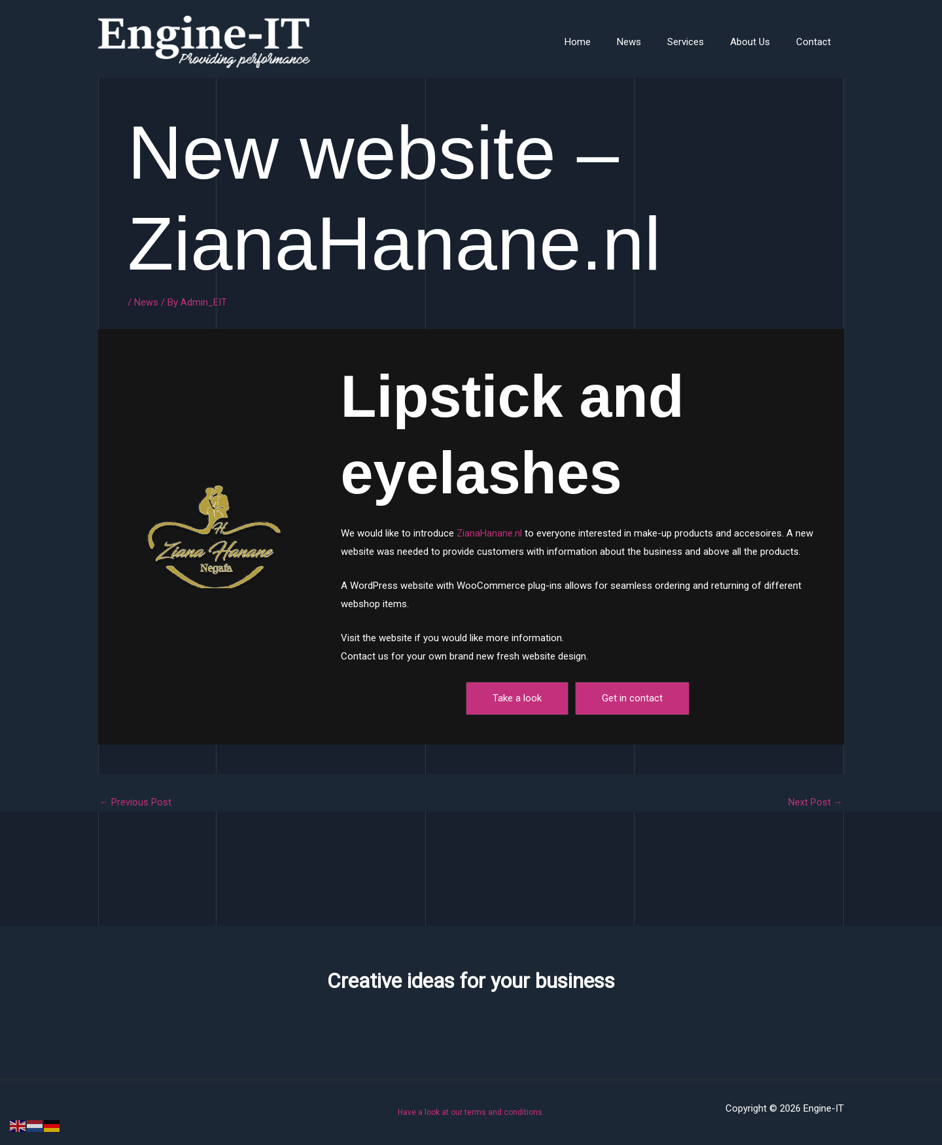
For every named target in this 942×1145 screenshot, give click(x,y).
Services (702, 42)
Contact (816, 42)
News (652, 42)
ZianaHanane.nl (490, 533)
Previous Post (135, 802)
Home (607, 42)
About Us (760, 42)
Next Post (815, 802)
